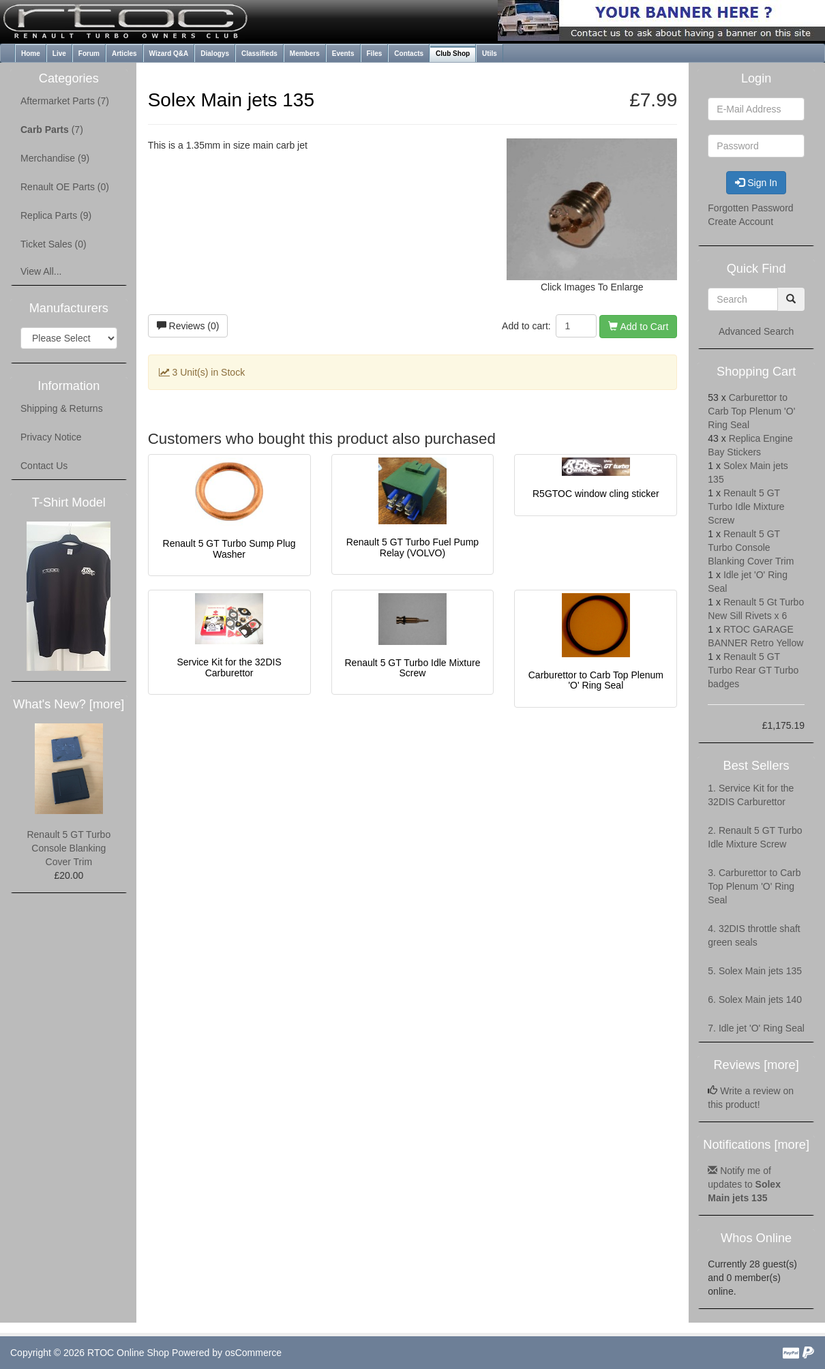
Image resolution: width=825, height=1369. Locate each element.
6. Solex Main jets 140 (755, 999)
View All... (40, 271)
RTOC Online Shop (128, 1352)
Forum (89, 53)
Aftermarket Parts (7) (64, 100)
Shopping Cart (756, 371)
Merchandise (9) (54, 158)
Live (59, 53)
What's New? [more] (68, 704)
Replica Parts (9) (55, 215)
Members (305, 53)
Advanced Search (756, 331)
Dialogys (214, 53)
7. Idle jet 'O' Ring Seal (756, 1028)
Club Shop (453, 53)
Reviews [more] (755, 1065)
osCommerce (253, 1352)
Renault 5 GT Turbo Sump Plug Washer (229, 548)
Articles (124, 53)
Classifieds (259, 53)
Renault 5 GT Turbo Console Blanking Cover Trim (68, 848)
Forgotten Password (750, 207)
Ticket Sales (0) (53, 244)
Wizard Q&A (169, 53)
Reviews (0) (188, 325)
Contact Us (44, 465)
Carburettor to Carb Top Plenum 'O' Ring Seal (595, 680)
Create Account (740, 221)
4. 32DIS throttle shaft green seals (754, 935)
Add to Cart (638, 326)
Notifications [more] (756, 1145)
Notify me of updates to (744, 1184)
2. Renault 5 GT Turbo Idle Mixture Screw (755, 837)
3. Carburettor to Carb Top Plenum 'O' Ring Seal (754, 886)
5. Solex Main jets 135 (755, 970)
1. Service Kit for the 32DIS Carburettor (751, 795)
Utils (489, 53)
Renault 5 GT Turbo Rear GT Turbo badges (753, 670)
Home (30, 53)
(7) (51, 129)
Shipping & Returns (61, 408)
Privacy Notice (50, 437)
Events (343, 53)
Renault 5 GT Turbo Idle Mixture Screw (412, 667)
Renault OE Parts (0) (64, 186)
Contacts (408, 53)
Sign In (756, 182)
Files (374, 53)
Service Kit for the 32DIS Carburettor (229, 667)
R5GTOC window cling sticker (595, 493)
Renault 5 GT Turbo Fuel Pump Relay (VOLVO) (412, 547)
